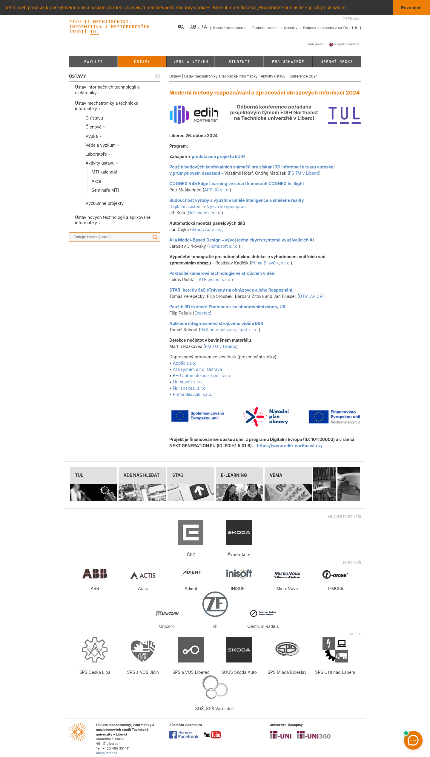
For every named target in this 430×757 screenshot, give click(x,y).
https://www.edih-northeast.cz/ (289, 445)
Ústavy (142, 61)
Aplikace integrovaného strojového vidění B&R (216, 323)
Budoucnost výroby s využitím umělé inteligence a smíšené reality (236, 199)
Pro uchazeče (288, 61)
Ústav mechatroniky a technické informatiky (221, 76)
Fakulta (93, 61)
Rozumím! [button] (411, 7)
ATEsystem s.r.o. (215, 279)
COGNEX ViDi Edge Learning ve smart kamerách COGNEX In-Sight (236, 183)
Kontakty (291, 28)
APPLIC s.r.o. (217, 189)
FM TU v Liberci (220, 346)
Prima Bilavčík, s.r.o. (271, 262)
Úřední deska (336, 61)
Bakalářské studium (230, 28)
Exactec (202, 312)
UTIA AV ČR (310, 295)
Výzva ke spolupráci (227, 206)
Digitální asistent (185, 206)
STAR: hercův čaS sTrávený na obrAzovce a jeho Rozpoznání (230, 289)
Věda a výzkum (190, 61)
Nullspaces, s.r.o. (205, 212)
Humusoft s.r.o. (224, 245)
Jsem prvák (315, 44)
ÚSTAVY (77, 76)
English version (344, 44)
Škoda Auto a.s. (206, 229)
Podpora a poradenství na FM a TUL (331, 28)
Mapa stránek (106, 753)
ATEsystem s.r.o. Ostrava (197, 368)
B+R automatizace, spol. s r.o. (229, 329)
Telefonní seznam (265, 28)
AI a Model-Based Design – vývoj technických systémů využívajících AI (241, 239)
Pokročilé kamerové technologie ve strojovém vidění (222, 272)
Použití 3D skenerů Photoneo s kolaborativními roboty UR (227, 306)
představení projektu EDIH (218, 156)
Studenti (239, 61)
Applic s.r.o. (184, 362)
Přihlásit (354, 18)
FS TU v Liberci (304, 172)
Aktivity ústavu (273, 76)
